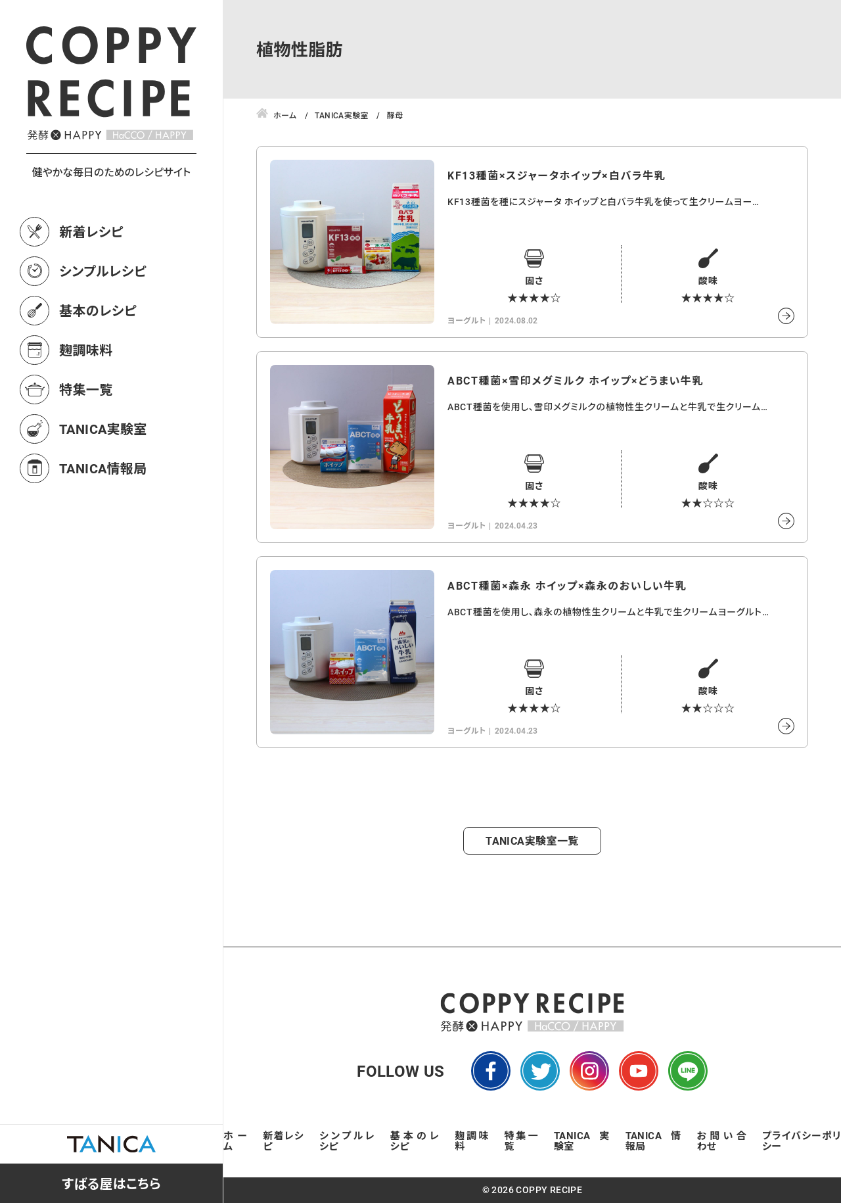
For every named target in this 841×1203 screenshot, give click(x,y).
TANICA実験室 (103, 428)
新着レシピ (91, 231)
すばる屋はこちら (111, 1183)
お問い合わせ (721, 1140)
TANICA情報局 (103, 468)
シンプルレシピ (103, 270)
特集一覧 (86, 389)
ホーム (235, 1140)
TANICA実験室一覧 (532, 840)
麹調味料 (86, 349)
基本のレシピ (98, 310)
